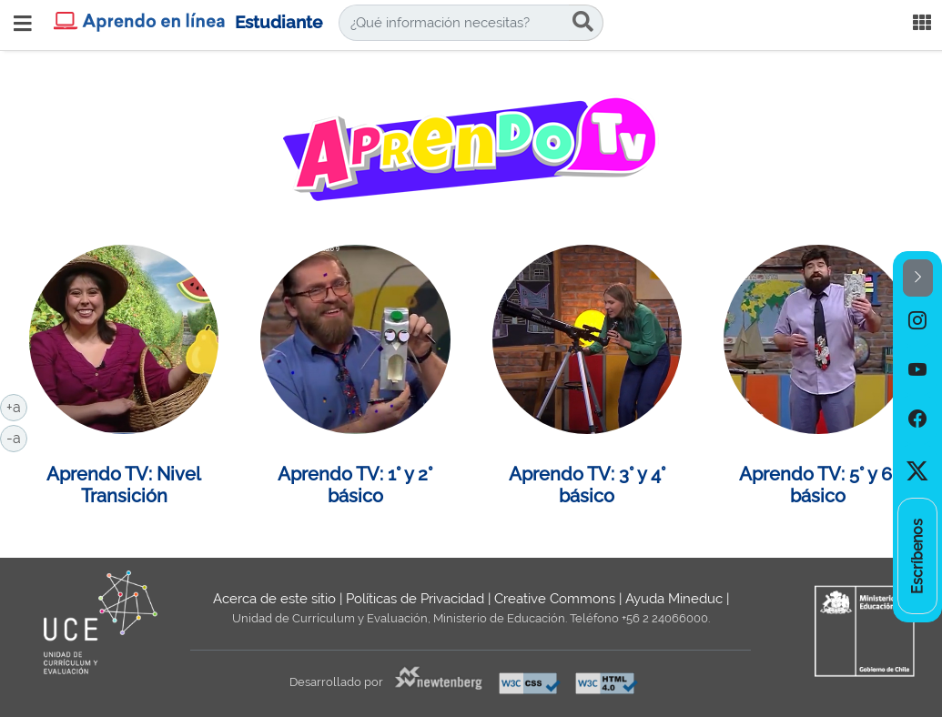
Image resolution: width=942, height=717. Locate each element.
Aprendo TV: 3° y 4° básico (587, 485)
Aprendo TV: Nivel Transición (123, 485)
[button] (918, 278)
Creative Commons (554, 599)
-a (16, 437)
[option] (917, 321)
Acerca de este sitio (274, 599)
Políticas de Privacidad (415, 599)
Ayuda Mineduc (674, 599)
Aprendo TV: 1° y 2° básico (355, 485)
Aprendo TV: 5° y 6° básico (817, 485)
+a (16, 406)
